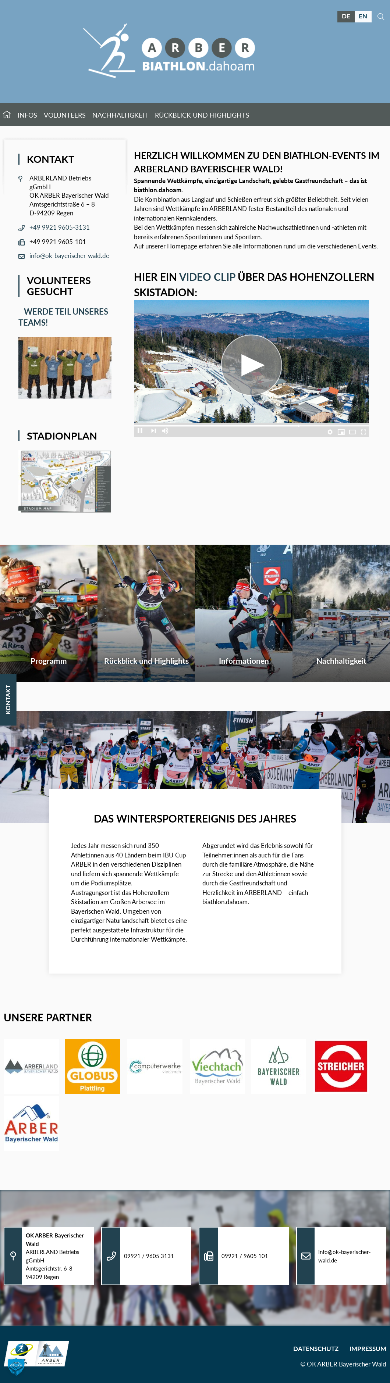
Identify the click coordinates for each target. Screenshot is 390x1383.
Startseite (7, 116)
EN (363, 16)
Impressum (368, 1348)
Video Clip (207, 276)
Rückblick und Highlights (202, 117)
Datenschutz (315, 1348)
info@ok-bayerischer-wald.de (69, 255)
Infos (27, 117)
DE (345, 16)
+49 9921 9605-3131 (59, 227)
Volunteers (65, 117)
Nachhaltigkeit (120, 117)
